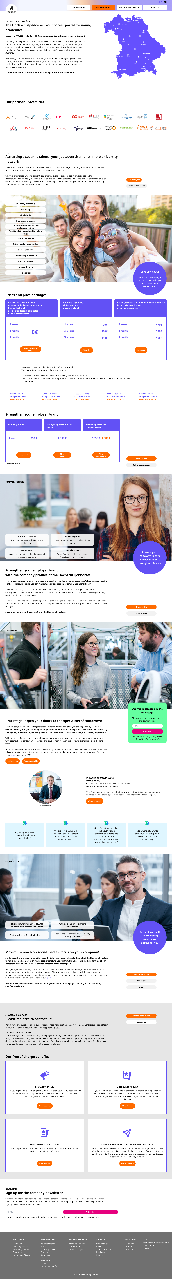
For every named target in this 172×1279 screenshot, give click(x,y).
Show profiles (141, 613)
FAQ (42, 1257)
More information (62, 455)
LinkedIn (141, 987)
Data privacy (148, 1245)
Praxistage (17, 1252)
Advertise (86, 350)
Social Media (46, 1255)
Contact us (141, 1022)
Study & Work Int (104, 1249)
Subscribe (147, 731)
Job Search (17, 1243)
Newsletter (46, 1260)
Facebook (129, 1249)
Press (98, 1246)
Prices (43, 1246)
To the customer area (136, 186)
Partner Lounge (76, 1249)
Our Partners (74, 1246)
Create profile (23, 455)
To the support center (141, 1016)
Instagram (141, 981)
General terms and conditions (156, 1242)
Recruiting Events (21, 1249)
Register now (12, 761)
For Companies (103, 7)
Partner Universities (129, 7)
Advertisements (48, 1243)
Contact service (45, 1106)
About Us (154, 7)
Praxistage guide (31, 761)
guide (14, 755)
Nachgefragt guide (141, 974)
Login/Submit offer (49, 1266)
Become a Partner (77, 1243)
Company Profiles (20, 1246)
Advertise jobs (134, 179)
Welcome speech (94, 801)
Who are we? (102, 1243)
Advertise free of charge (30, 349)
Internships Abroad (22, 1255)
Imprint (146, 1248)
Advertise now (127, 1106)
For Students (78, 7)
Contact (44, 1263)
